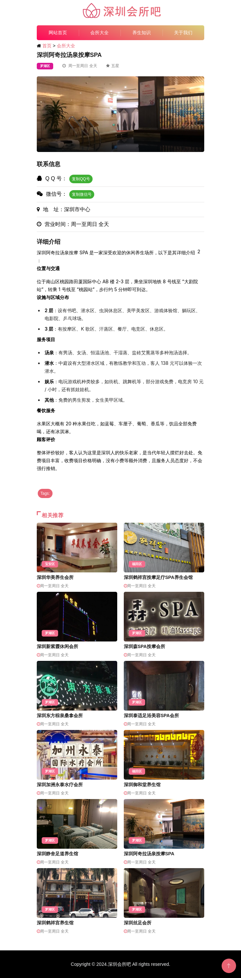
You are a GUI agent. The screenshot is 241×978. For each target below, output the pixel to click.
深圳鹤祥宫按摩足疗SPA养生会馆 (158, 577)
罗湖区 (45, 66)
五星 (112, 65)
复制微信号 (82, 194)
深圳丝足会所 (137, 922)
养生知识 (141, 32)
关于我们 (183, 32)
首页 (47, 45)
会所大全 (99, 32)
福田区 (137, 564)
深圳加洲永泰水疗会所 (60, 784)
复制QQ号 (81, 179)
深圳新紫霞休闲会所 (57, 646)
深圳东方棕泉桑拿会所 (60, 715)
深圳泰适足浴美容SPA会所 (151, 715)
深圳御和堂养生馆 (142, 784)
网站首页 (58, 32)
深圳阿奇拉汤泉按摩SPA (149, 853)
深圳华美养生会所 (55, 577)
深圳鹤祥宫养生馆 (55, 922)
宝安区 (50, 564)
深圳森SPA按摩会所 (144, 646)
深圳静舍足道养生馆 (57, 853)
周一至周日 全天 (79, 65)
